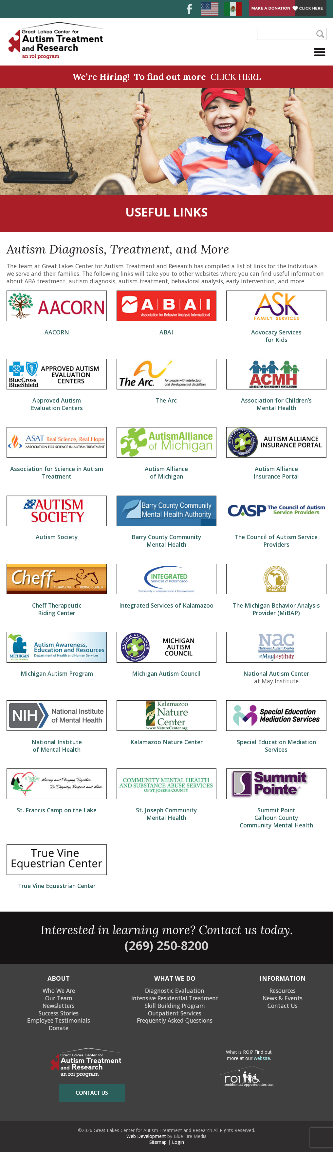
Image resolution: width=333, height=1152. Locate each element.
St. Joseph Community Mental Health (166, 814)
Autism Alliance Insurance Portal (276, 472)
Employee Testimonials (58, 1020)
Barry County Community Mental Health (166, 540)
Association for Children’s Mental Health (276, 404)
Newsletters (59, 1006)
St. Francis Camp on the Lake (57, 810)
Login (178, 1142)
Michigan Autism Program (57, 673)
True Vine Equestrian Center (57, 886)
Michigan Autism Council (166, 673)
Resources (282, 990)
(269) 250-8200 (166, 945)
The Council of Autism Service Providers (276, 540)
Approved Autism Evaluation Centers (57, 404)
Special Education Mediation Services (276, 745)
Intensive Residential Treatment (174, 998)
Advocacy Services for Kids (276, 336)
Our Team (58, 998)
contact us (92, 1092)
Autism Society (57, 537)
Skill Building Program (175, 1006)
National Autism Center (276, 673)
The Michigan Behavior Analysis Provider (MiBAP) (276, 609)
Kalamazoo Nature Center (166, 742)
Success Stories (59, 1013)
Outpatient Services (174, 1013)
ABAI (166, 332)
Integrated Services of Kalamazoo (166, 605)
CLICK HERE (236, 76)
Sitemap (158, 1142)
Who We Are (59, 990)
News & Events (283, 998)
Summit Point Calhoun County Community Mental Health (276, 817)
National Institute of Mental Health (56, 745)
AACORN (57, 332)
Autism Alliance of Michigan (166, 472)
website (262, 1058)
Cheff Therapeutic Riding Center (57, 609)
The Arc (166, 400)
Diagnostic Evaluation (174, 990)
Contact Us (283, 1006)
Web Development (146, 1136)
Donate (58, 1028)
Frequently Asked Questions (175, 1020)
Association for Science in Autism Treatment (56, 472)
